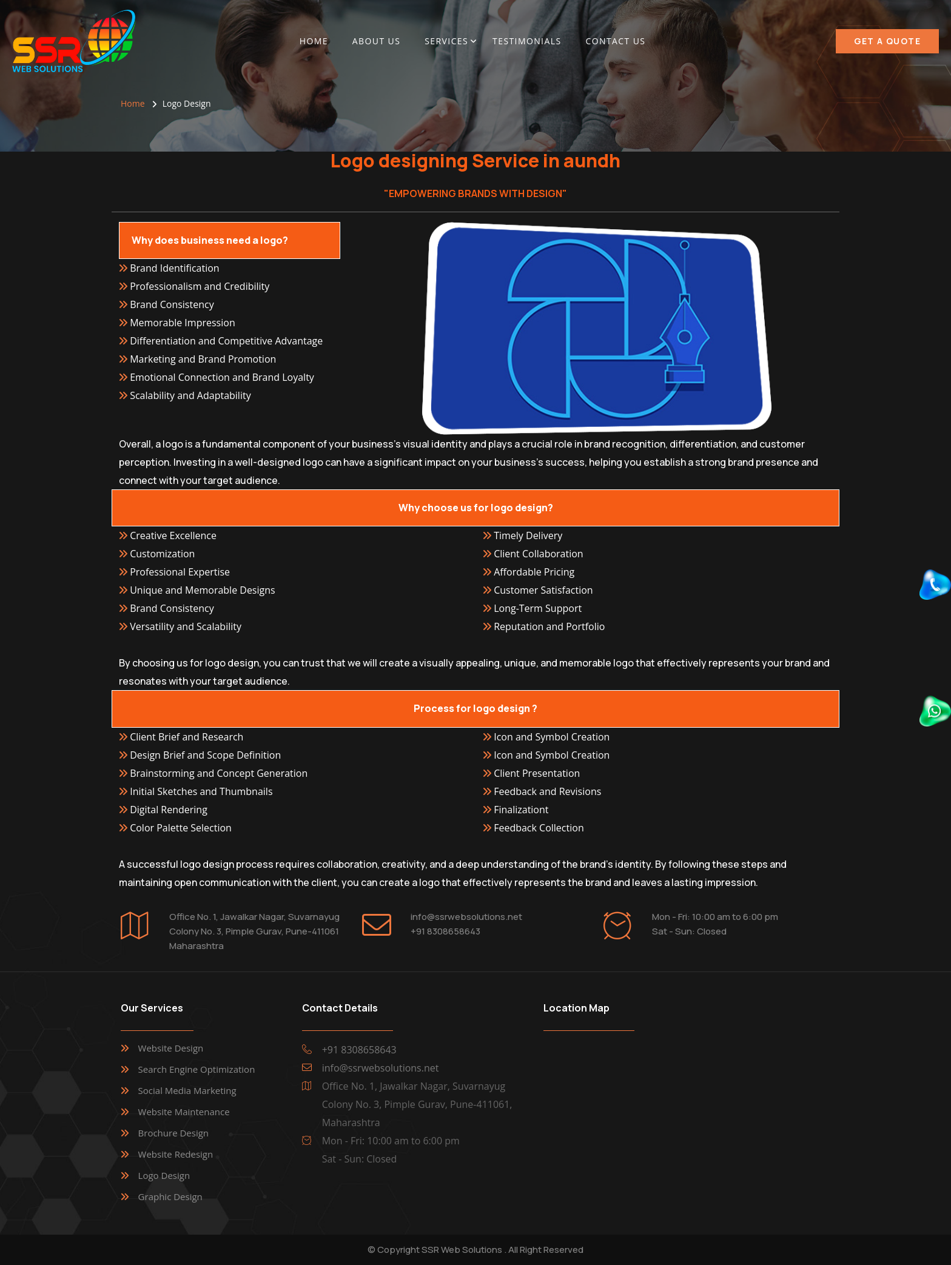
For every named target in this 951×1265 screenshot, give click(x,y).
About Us (376, 41)
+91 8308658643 (445, 931)
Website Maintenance (184, 1112)
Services (446, 41)
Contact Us (615, 41)
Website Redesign (175, 1154)
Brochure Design (173, 1133)
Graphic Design (170, 1196)
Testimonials (526, 41)
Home (314, 41)
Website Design (171, 1048)
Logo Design (164, 1175)
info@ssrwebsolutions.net (466, 916)
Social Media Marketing (187, 1090)
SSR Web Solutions (462, 1249)
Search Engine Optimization (196, 1069)
